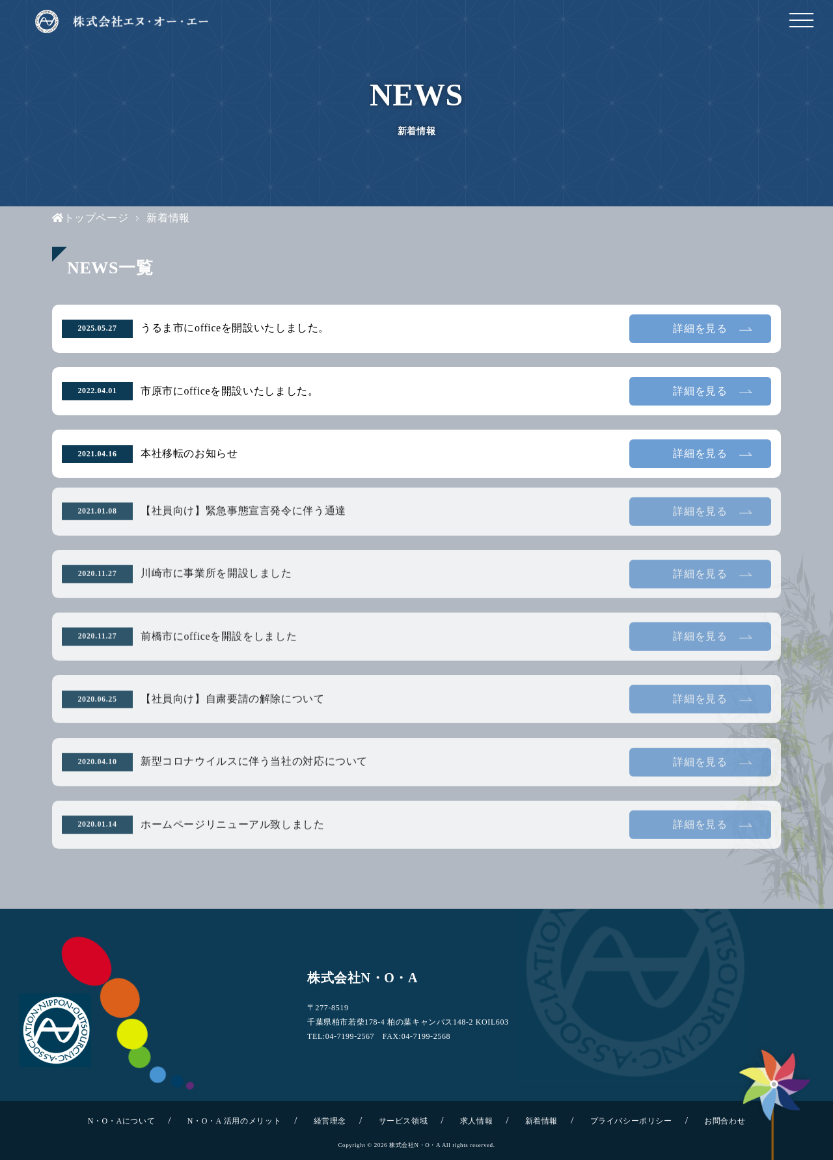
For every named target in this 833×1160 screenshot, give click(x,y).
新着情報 (541, 1120)
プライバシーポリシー (631, 1120)
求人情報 (476, 1120)
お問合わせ (724, 1120)
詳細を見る (700, 328)
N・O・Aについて (122, 1120)
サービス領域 (403, 1120)
